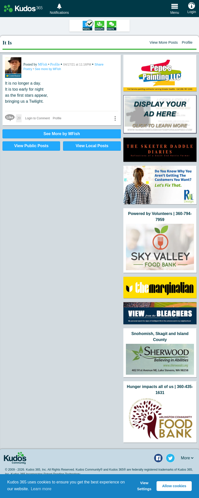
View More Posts (164, 42)
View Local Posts (92, 146)
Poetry (28, 69)
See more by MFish (48, 69)
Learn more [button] (41, 489)
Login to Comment (37, 118)
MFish (43, 64)
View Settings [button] (144, 486)
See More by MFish (61, 134)
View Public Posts (31, 146)
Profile (187, 42)
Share (99, 64)
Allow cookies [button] (174, 486)
